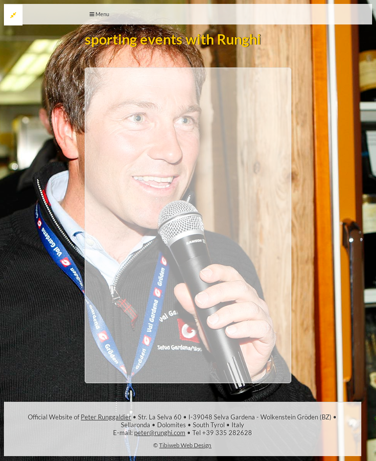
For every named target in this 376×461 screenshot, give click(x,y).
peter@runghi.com (160, 433)
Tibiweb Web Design (185, 444)
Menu (99, 14)
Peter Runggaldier (106, 417)
